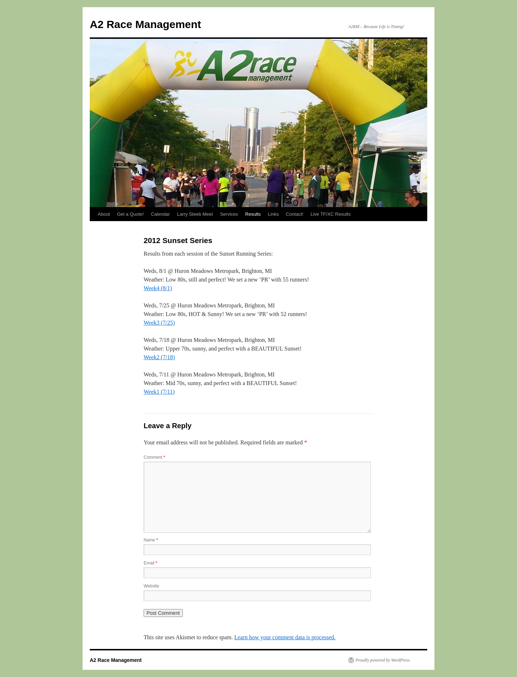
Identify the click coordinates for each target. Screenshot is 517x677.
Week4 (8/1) (158, 288)
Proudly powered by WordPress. (383, 660)
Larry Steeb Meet (195, 214)
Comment (154, 457)
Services (229, 214)
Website (151, 586)
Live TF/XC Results (331, 214)
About (104, 214)
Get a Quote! (130, 214)
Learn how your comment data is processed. (284, 637)
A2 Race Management (145, 24)
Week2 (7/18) (159, 357)
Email (150, 563)
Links (273, 214)
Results (253, 214)
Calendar (160, 214)
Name (151, 540)
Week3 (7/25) (159, 323)
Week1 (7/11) (159, 392)
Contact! (294, 214)
